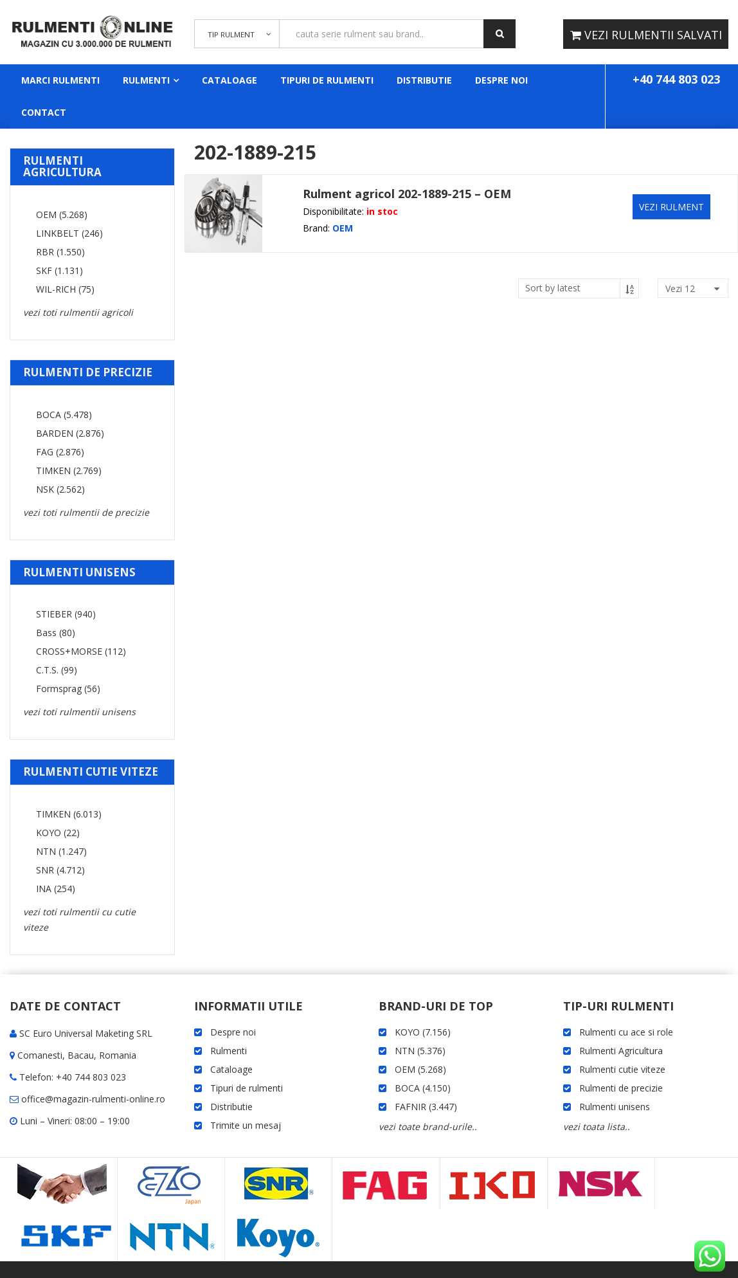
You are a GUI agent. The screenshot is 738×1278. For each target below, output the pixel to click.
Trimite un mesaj (245, 1125)
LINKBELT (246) (69, 233)
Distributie (424, 80)
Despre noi (501, 80)
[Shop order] (578, 288)
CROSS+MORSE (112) (81, 651)
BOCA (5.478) (64, 414)
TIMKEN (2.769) (69, 470)
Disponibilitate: (333, 211)
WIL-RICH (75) (65, 289)
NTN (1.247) (61, 851)
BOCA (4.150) (423, 1088)
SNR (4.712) (60, 870)
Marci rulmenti (60, 80)
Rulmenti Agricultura (621, 1051)
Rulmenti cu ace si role (626, 1032)
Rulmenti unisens (614, 1106)
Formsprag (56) (68, 688)
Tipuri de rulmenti (327, 80)
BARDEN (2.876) (70, 433)
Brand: (316, 228)
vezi (680, 288)
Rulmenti (146, 80)
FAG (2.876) (60, 452)
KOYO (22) (58, 832)
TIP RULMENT (229, 38)
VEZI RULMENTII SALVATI (651, 34)
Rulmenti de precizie (621, 1088)
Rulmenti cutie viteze (622, 1069)
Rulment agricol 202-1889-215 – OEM (407, 193)
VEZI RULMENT (671, 207)
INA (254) (55, 888)
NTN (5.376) (420, 1051)
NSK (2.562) (60, 489)
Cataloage (229, 80)
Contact (43, 112)
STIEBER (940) (66, 614)
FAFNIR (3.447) (426, 1106)
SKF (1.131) (59, 270)
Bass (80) (55, 632)
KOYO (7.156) (423, 1032)
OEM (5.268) (61, 214)
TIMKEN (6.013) (69, 814)
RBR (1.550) (60, 252)
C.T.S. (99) (56, 670)
